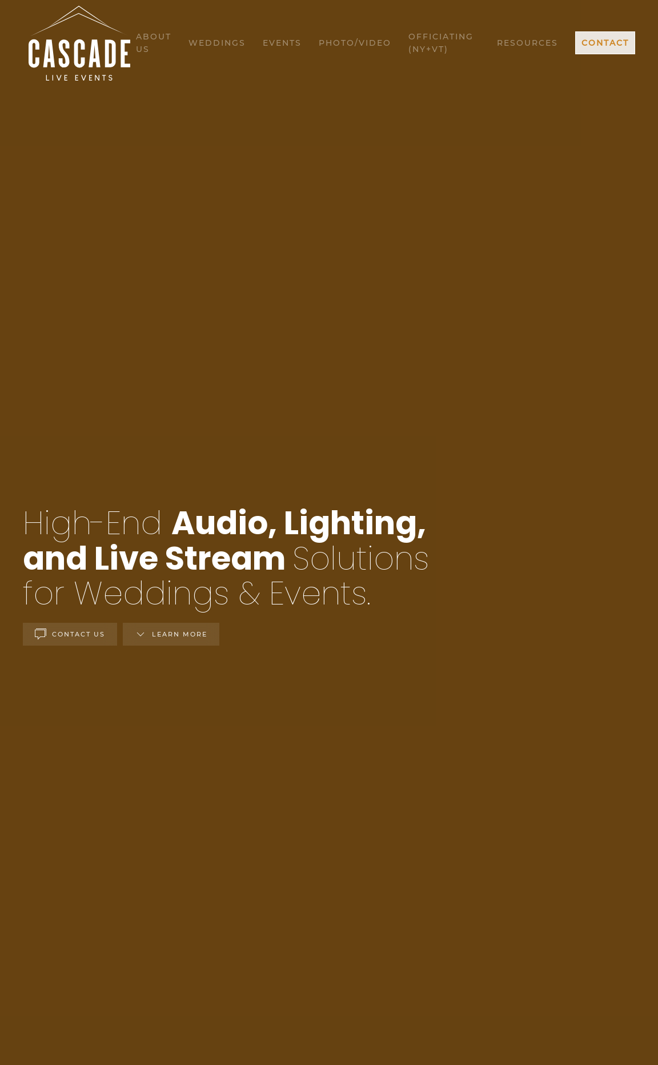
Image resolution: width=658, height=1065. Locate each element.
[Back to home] (79, 43)
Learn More (171, 634)
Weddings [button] (217, 43)
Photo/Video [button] (355, 43)
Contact (605, 43)
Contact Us (70, 634)
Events (282, 43)
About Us (153, 43)
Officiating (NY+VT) (441, 43)
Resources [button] (527, 43)
